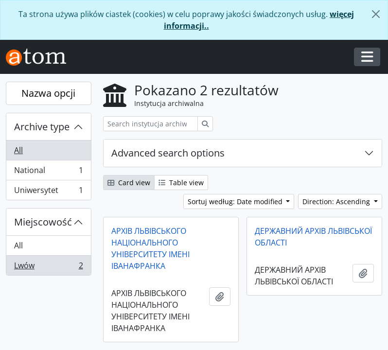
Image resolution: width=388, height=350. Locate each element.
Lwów (48, 267)
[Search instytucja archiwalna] (150, 123)
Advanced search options (168, 152)
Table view (181, 182)
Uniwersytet (48, 192)
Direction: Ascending (337, 201)
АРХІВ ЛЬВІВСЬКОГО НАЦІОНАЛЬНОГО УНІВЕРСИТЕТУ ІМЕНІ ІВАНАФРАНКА (150, 248)
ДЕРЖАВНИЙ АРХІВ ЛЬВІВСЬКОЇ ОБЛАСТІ (313, 237)
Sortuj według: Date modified (236, 201)
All (18, 150)
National (48, 172)
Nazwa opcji (48, 93)
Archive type (42, 126)
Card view (128, 182)
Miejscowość (43, 221)
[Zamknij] (376, 14)
